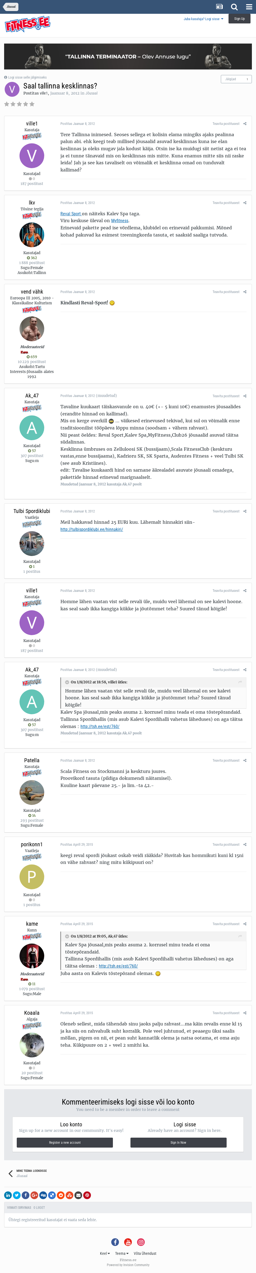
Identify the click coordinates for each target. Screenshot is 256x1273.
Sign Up (239, 19)
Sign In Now (178, 1143)
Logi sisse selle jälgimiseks (27, 77)
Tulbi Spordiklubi (31, 511)
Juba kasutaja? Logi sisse (203, 19)
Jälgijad (230, 79)
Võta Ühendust (145, 1253)
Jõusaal (91, 93)
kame (32, 923)
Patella (32, 760)
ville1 (44, 93)
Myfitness (118, 220)
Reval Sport (70, 213)
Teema (122, 1253)
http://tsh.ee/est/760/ (98, 726)
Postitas (76, 124)
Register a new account (65, 1143)
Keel (105, 1253)
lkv (32, 202)
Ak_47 (32, 395)
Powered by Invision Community (128, 1265)
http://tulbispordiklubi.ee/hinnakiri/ (90, 529)
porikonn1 (32, 844)
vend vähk (32, 291)
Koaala (32, 1012)
